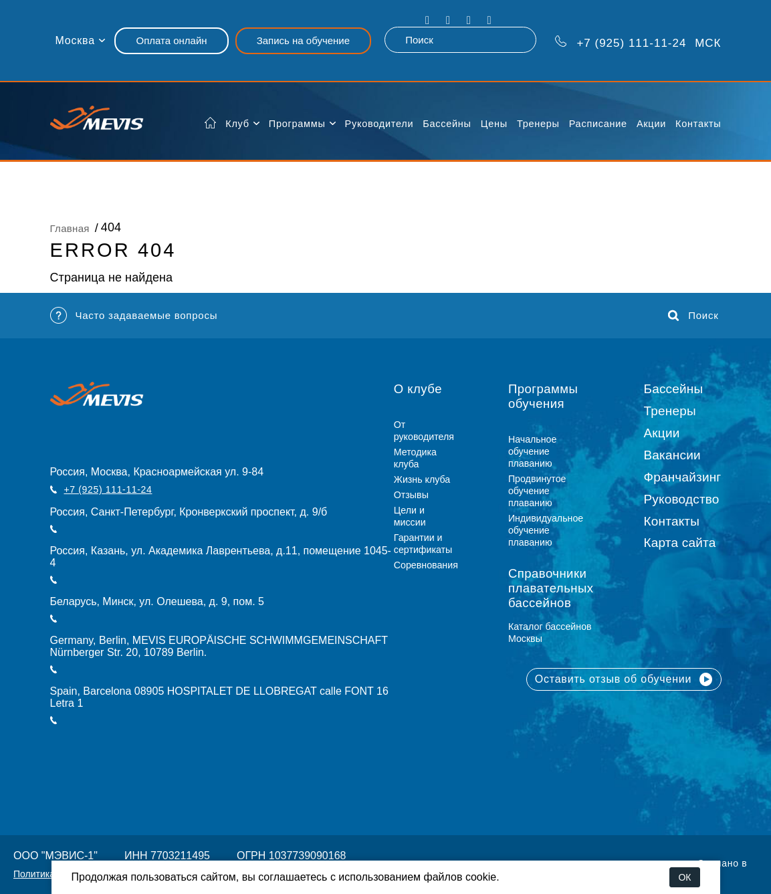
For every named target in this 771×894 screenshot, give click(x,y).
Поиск (693, 316)
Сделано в (722, 863)
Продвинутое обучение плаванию (537, 490)
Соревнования (426, 565)
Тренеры (538, 123)
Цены (494, 123)
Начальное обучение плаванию (532, 451)
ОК (684, 877)
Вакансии (672, 455)
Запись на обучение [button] (303, 40)
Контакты (698, 123)
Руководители (379, 123)
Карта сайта (680, 543)
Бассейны (447, 123)
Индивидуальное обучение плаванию (545, 530)
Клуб (237, 123)
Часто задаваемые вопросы (134, 315)
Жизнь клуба (422, 479)
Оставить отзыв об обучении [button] (624, 679)
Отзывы (411, 494)
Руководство (682, 499)
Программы (297, 123)
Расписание (598, 123)
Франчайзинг (683, 477)
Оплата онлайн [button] (171, 40)
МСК (638, 42)
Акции (651, 123)
